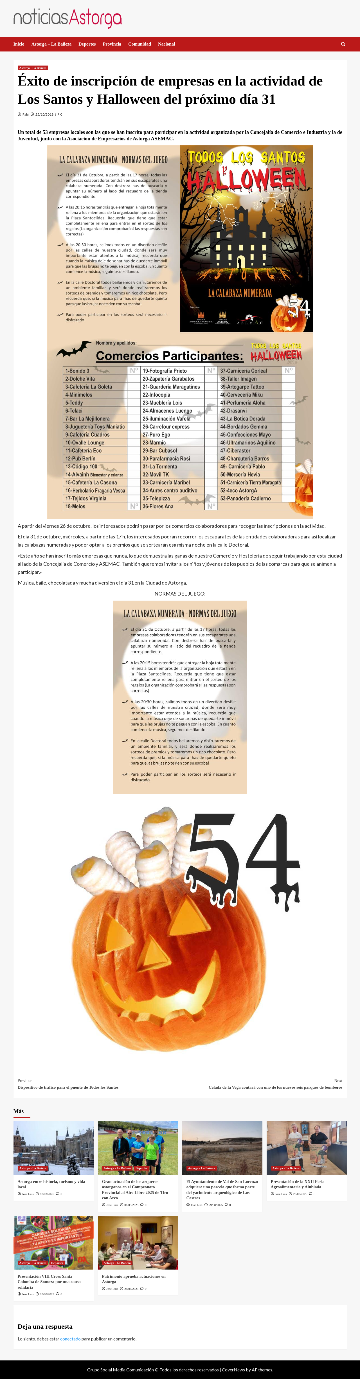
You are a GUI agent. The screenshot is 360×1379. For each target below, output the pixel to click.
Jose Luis (27, 1194)
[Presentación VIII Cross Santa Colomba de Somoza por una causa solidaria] (54, 1243)
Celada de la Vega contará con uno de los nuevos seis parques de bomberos (261, 1083)
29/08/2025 (216, 1205)
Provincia (112, 44)
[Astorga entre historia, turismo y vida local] (54, 1148)
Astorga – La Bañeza (52, 44)
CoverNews (233, 1369)
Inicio (19, 44)
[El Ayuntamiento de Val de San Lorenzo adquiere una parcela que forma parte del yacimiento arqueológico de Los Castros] (222, 1148)
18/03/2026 (47, 1194)
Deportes (87, 44)
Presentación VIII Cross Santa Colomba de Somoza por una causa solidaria (49, 1282)
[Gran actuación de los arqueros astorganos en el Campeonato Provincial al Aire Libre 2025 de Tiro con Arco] (138, 1148)
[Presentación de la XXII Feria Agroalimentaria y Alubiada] (307, 1148)
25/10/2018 (44, 114)
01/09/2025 (131, 1205)
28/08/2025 (300, 1194)
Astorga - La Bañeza (32, 67)
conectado (70, 1338)
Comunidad (139, 44)
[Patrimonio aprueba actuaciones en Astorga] (138, 1243)
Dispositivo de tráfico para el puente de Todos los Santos (99, 1083)
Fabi (25, 114)
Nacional (166, 44)
